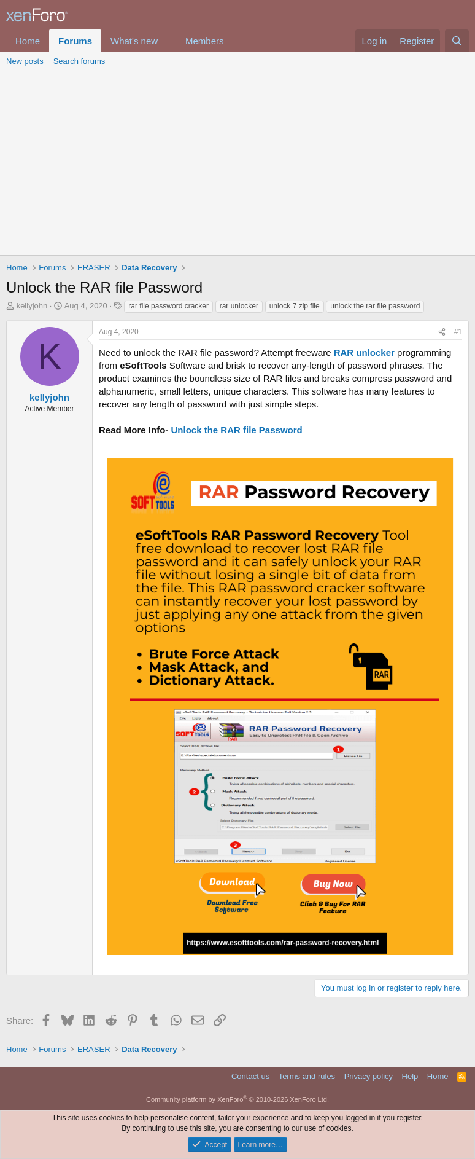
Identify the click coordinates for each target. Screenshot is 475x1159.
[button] (167, 40)
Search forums (79, 61)
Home (27, 41)
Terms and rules (307, 1076)
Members (204, 41)
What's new (134, 41)
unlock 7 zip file (294, 306)
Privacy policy (368, 1076)
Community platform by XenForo (237, 1099)
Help (410, 1076)
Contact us (250, 1076)
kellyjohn (32, 305)
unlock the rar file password (375, 306)
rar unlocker (239, 306)
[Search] (457, 40)
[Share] (442, 332)
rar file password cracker (168, 306)
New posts (25, 61)
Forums (75, 41)
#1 (458, 332)
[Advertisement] (237, 163)
